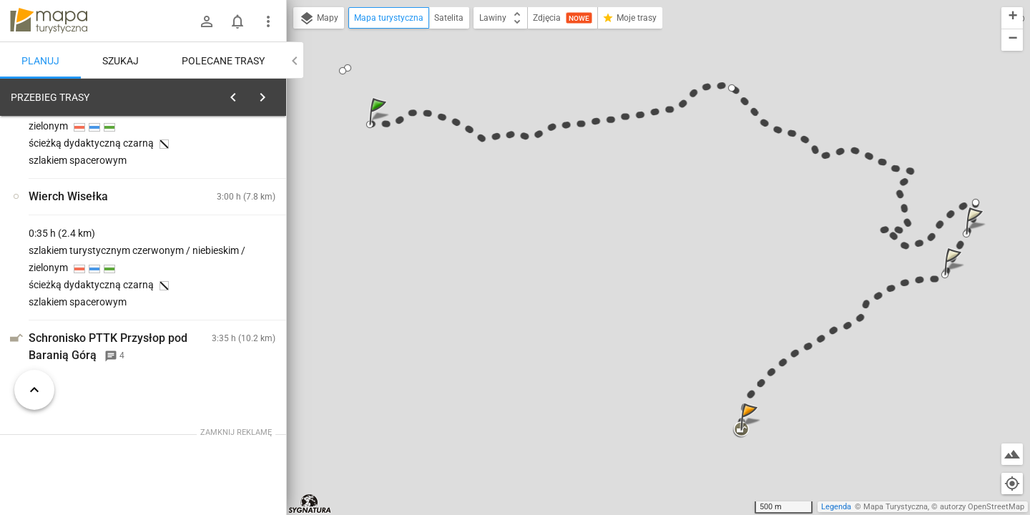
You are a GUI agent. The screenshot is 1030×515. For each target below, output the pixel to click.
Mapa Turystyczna (895, 506)
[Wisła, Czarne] (86, 317)
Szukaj (120, 61)
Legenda (836, 506)
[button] (380, 125)
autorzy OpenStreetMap (982, 506)
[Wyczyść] (270, 93)
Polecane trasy (223, 61)
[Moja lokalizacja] (1012, 483)
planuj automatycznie (229, 197)
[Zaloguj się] (206, 21)
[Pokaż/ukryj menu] (268, 21)
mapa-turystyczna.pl (48, 20)
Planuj (40, 61)
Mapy (318, 18)
